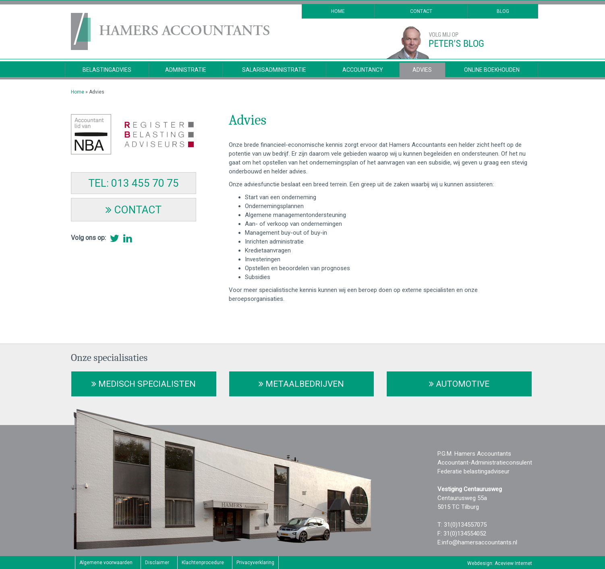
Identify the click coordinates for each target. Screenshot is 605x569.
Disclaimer (157, 562)
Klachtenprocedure (203, 562)
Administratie (185, 70)
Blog (503, 11)
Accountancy (362, 70)
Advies (422, 70)
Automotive (459, 384)
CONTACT (134, 210)
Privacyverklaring (255, 562)
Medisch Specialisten (143, 384)
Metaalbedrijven (301, 384)
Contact (421, 11)
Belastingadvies (107, 70)
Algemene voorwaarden (106, 562)
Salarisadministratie (274, 70)
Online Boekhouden (492, 70)
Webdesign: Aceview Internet (499, 563)
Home (338, 11)
